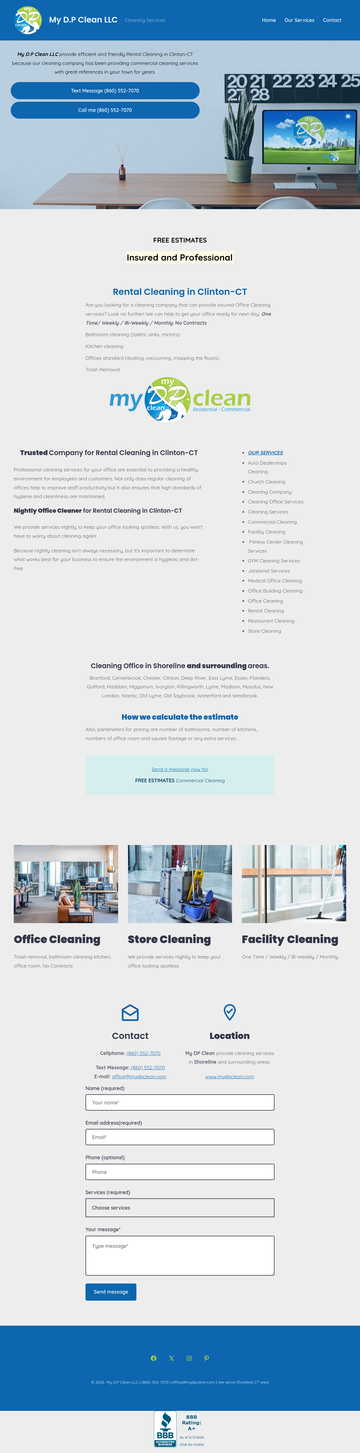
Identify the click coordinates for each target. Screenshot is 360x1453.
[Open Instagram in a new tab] (189, 1358)
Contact (332, 20)
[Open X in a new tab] (171, 1358)
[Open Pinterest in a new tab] (206, 1358)
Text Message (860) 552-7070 (105, 90)
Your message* (103, 1229)
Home (269, 20)
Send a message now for (180, 769)
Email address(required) (114, 1123)
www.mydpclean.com (229, 1076)
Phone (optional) (105, 1157)
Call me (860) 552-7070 (105, 110)
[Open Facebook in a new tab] (153, 1358)
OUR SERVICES (265, 452)
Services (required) (108, 1192)
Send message (111, 1292)
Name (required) (105, 1088)
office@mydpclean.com (139, 1076)
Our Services (299, 20)
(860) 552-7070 (143, 1053)
